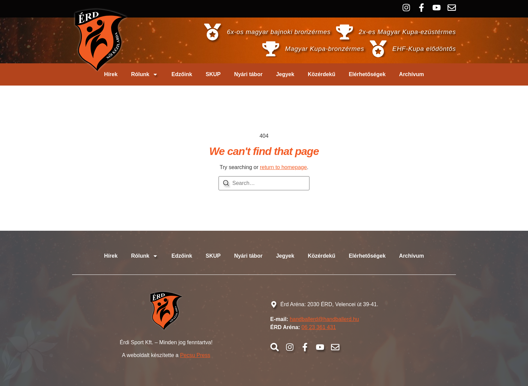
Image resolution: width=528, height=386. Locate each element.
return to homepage (283, 167)
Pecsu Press (195, 355)
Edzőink (181, 74)
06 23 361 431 (318, 327)
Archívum (411, 74)
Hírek (111, 74)
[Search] (226, 184)
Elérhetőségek (367, 74)
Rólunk (144, 74)
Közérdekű (321, 74)
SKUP (213, 74)
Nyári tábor (248, 74)
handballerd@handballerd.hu (324, 319)
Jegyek (285, 74)
